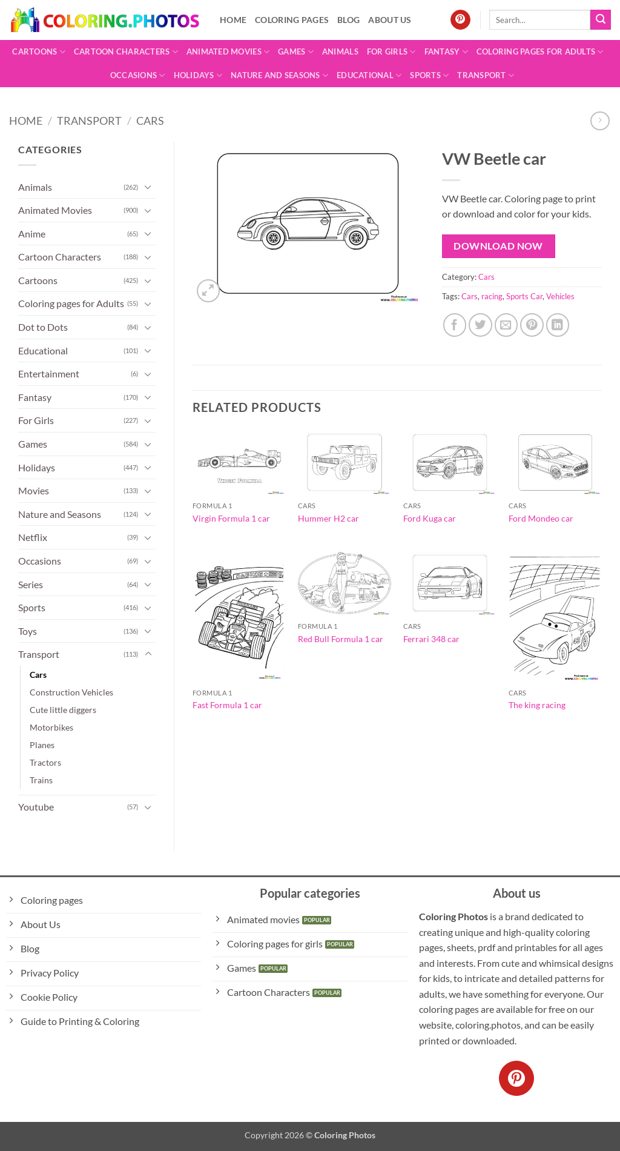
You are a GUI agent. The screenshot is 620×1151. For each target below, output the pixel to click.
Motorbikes (51, 727)
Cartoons (38, 52)
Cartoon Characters (126, 52)
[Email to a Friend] (506, 325)
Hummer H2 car (328, 518)
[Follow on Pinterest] (460, 20)
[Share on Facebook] (455, 325)
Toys (27, 631)
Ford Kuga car (429, 518)
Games (296, 52)
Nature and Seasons (279, 75)
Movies (33, 490)
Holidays (198, 75)
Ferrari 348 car (431, 639)
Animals (340, 51)
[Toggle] (148, 186)
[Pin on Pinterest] (532, 325)
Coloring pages (292, 20)
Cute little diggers (63, 710)
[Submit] (600, 20)
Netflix (32, 537)
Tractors (45, 762)
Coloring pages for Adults (540, 52)
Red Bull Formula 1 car (340, 639)
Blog (348, 20)
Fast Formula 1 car (227, 705)
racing (492, 296)
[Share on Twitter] (480, 325)
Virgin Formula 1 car (231, 518)
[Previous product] (599, 120)
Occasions (137, 75)
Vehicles (560, 296)
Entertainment (48, 373)
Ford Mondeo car (541, 518)
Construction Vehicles (71, 692)
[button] (208, 291)
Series (30, 584)
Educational (369, 75)
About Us (389, 20)
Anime (31, 233)
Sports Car (524, 296)
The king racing (537, 705)
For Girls (391, 52)
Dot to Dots (43, 327)
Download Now (498, 245)
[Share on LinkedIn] (558, 325)
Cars (150, 120)
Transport (485, 75)
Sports (429, 75)
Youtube (36, 806)
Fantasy (446, 52)
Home (233, 20)
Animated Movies (227, 52)
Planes (42, 745)
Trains (41, 780)
